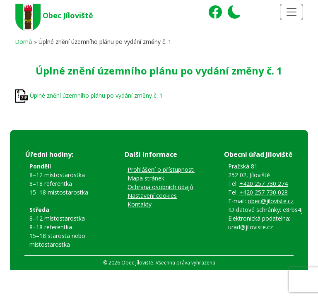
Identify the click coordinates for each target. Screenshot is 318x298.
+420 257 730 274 (263, 183)
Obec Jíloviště (68, 15)
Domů (23, 42)
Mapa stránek (146, 178)
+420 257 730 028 (263, 192)
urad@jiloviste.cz (250, 227)
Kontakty (140, 204)
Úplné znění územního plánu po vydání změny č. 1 (96, 95)
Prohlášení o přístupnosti (161, 169)
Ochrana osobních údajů (160, 187)
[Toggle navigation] (291, 12)
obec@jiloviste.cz (271, 201)
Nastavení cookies (152, 195)
